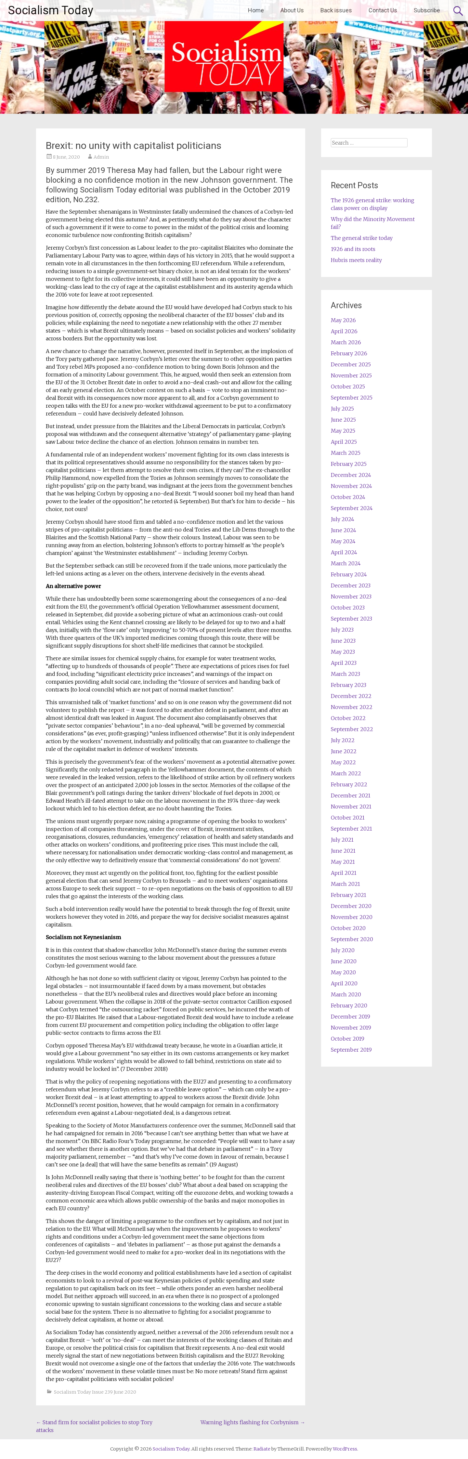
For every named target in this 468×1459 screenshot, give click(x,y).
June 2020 (344, 961)
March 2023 (345, 674)
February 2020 (349, 1005)
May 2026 (343, 320)
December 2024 (351, 475)
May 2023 (343, 652)
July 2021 (342, 839)
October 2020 (348, 928)
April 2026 (344, 331)
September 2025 (351, 397)
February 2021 (348, 895)
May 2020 (343, 972)
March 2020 (346, 994)
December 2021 (350, 795)
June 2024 (343, 530)
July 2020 (343, 950)
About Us (292, 10)
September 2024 (352, 508)
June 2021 (343, 851)
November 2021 (351, 806)
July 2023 (342, 629)
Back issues (336, 10)
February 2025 (349, 464)
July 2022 (343, 740)
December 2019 (350, 1016)
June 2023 (343, 640)
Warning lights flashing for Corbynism (253, 1422)
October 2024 (348, 497)
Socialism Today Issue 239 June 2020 (95, 1392)
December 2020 (351, 906)
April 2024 (344, 552)
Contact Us (383, 10)
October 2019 (347, 1038)
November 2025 (351, 375)
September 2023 (351, 618)
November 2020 (351, 917)
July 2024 (342, 519)
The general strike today (362, 238)
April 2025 (344, 442)
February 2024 (349, 574)
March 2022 (346, 773)
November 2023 (351, 596)
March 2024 (346, 563)
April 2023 (344, 663)
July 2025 (342, 408)
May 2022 (343, 762)
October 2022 (348, 718)
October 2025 (348, 386)
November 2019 (351, 1027)
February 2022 (349, 784)
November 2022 (351, 707)
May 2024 (343, 541)
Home (256, 10)
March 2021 (345, 884)
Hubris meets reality (356, 260)
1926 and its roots (353, 249)
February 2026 (349, 353)
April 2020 (344, 983)
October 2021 (348, 817)
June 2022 (344, 751)
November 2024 (351, 486)
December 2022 (351, 696)
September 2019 (351, 1049)
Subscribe (427, 10)
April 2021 (344, 873)
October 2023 (348, 607)
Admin (101, 157)
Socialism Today (50, 10)
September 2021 (351, 828)
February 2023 (348, 685)
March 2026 (346, 342)
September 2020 (352, 939)
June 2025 (343, 419)
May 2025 (343, 430)
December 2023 (350, 585)
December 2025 (351, 364)
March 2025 (345, 453)
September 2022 (352, 729)
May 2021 (343, 862)
